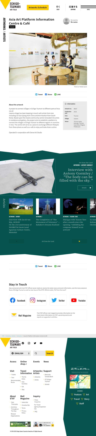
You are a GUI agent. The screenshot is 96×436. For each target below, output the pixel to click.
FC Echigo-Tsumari (48, 380)
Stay (23, 389)
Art (87, 394)
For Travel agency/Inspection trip (40, 407)
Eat (23, 386)
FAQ (36, 411)
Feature (78, 394)
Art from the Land (48, 241)
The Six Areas (24, 378)
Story (86, 399)
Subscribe (25, 402)
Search (49, 353)
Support (47, 371)
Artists (37, 380)
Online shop (23, 362)
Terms (24, 408)
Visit (12, 371)
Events (36, 361)
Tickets (13, 374)
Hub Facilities (24, 383)
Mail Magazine (24, 397)
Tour (12, 377)
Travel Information (26, 372)
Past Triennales (14, 403)
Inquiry (36, 396)
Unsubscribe (26, 405)
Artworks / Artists (4, 30)
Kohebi (47, 384)
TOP (3, 336)
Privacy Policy (24, 412)
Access (13, 361)
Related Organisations (15, 415)
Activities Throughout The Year (15, 409)
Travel (77, 399)
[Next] (79, 241)
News (46, 361)
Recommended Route (16, 381)
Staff (81, 403)
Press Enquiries (37, 401)
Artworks (19, 336)
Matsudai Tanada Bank (49, 375)
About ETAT (13, 397)
